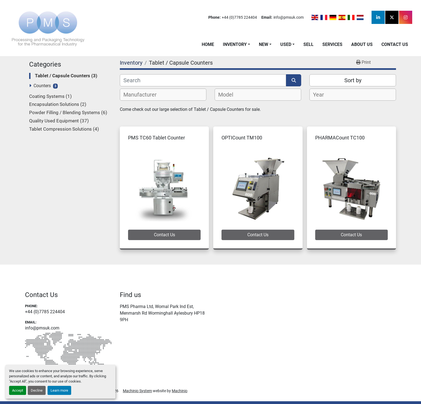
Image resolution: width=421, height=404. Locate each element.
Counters (42, 85)
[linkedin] (378, 17)
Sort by (352, 80)
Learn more (59, 390)
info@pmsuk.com (288, 17)
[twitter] (391, 17)
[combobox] (163, 95)
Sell (308, 44)
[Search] (203, 80)
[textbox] (143, 94)
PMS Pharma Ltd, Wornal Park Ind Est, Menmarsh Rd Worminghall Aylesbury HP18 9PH (162, 313)
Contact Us (394, 44)
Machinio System (137, 391)
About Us (362, 44)
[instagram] (405, 17)
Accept (17, 390)
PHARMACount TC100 (340, 138)
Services (332, 44)
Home (208, 44)
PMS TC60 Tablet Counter (156, 138)
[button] (236, 44)
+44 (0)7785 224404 (239, 17)
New (263, 44)
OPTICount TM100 (241, 138)
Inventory (235, 44)
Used (285, 44)
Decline (37, 390)
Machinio (179, 391)
